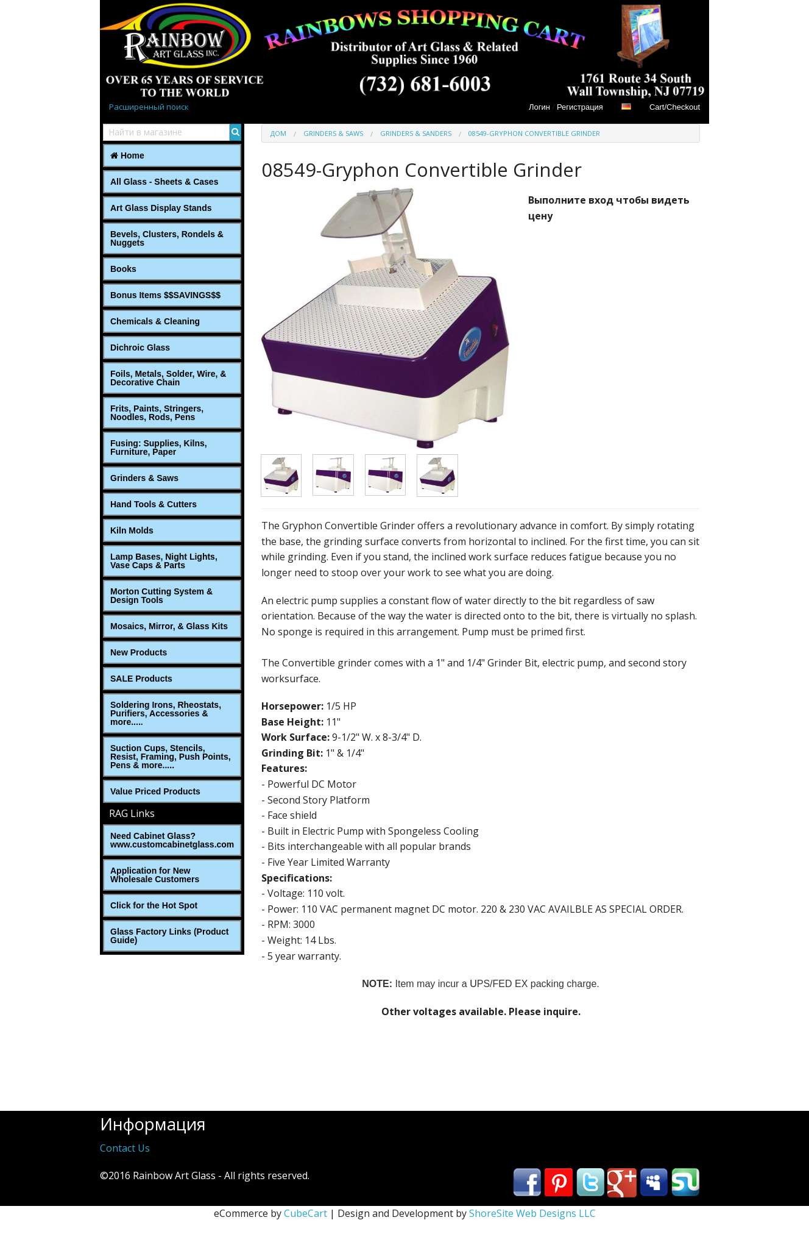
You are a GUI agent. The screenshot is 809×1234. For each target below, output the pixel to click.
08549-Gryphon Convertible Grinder (534, 133)
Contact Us (125, 1148)
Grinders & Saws (144, 478)
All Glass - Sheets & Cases (164, 182)
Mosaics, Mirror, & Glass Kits (169, 626)
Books (123, 269)
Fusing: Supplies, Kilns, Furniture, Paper (158, 447)
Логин (539, 107)
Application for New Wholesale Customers (154, 875)
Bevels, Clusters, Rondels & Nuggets (167, 238)
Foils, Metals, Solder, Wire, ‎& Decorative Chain (168, 378)
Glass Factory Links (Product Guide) (169, 936)
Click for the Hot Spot (153, 905)
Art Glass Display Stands (161, 208)
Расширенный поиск (149, 106)
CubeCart (305, 1213)
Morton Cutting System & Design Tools (161, 596)
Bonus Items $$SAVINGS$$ (165, 295)
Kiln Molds (132, 530)
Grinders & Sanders (415, 133)
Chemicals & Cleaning (155, 321)
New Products (138, 652)
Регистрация (580, 107)
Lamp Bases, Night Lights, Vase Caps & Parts (163, 561)
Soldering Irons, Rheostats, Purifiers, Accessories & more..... (165, 713)
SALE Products (141, 678)
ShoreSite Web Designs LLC (532, 1213)
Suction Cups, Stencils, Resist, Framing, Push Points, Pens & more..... (170, 756)
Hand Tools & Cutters (153, 504)
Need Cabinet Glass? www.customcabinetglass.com (172, 840)
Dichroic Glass (140, 347)
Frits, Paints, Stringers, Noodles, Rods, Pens (156, 413)
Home (127, 155)
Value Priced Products (155, 791)
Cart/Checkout (674, 107)
